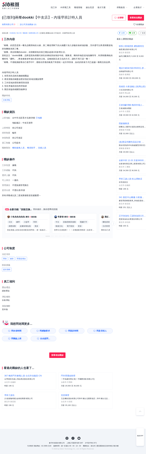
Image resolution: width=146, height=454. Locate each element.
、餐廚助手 (30, 148)
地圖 (40, 118)
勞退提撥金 (21, 259)
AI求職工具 (65, 7)
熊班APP (140, 436)
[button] (113, 223)
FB (73, 438)
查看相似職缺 (136, 18)
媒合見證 (90, 7)
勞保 (5, 259)
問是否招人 (101, 331)
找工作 (54, 7)
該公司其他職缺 (28, 24)
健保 (12, 259)
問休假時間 (16, 331)
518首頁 (13, 33)
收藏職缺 (140, 24)
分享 (122, 33)
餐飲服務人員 (18, 148)
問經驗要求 (45, 331)
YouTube (79, 438)
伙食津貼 (6, 100)
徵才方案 (102, 7)
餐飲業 (25, 33)
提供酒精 (6, 269)
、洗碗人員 (41, 148)
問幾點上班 (16, 338)
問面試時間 (73, 331)
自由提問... (45, 338)
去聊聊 (120, 18)
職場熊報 (78, 7)
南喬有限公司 (33, 33)
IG (67, 438)
